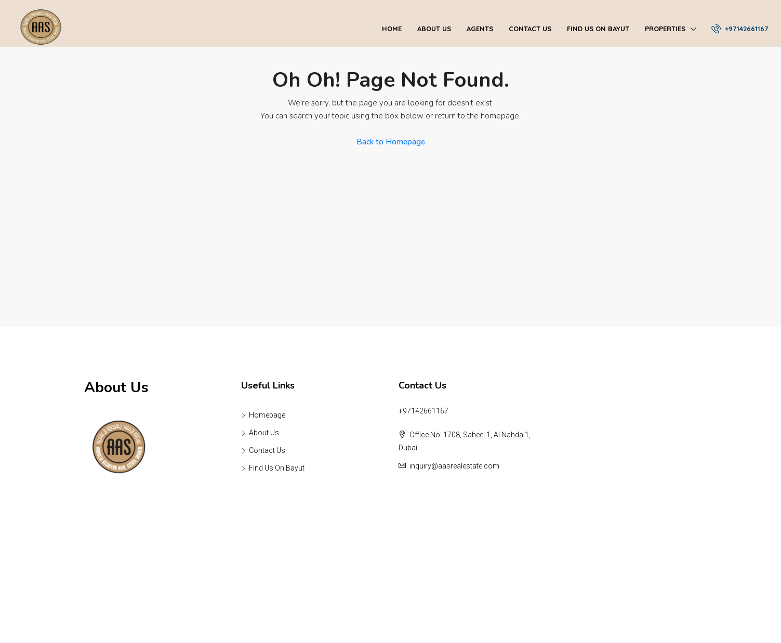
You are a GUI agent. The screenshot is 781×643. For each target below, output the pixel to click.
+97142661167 (739, 28)
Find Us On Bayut (598, 28)
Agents (480, 28)
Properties (665, 28)
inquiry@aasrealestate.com (454, 466)
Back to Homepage (390, 142)
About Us (434, 28)
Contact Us (530, 28)
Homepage (267, 415)
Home (392, 28)
